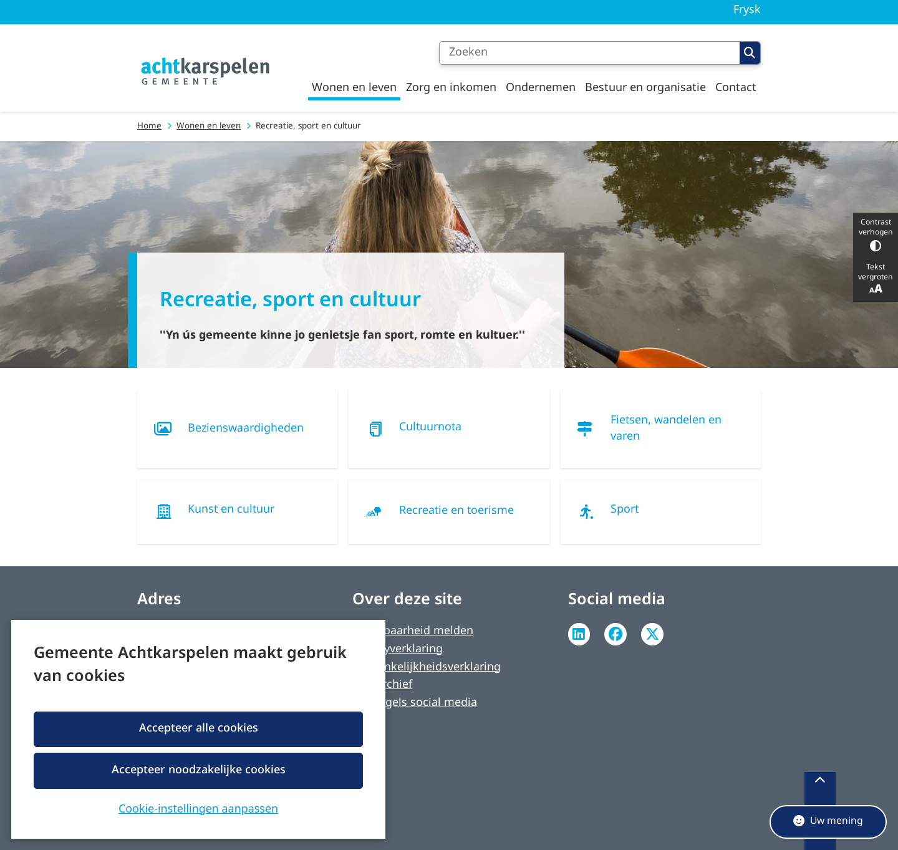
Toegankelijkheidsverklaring (426, 667)
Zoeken (749, 53)
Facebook (615, 634)
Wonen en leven (208, 126)
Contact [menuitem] (735, 87)
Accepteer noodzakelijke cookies (198, 770)
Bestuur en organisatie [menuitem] (645, 87)
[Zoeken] (589, 53)
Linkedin (579, 634)
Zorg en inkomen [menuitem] (451, 87)
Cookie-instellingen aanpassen (198, 807)
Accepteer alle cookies (198, 729)
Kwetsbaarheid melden (412, 631)
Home (149, 126)
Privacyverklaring (397, 649)
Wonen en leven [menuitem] (354, 87)
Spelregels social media (414, 703)
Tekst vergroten (875, 280)
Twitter (652, 634)
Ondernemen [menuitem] (541, 87)
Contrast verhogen (875, 235)
